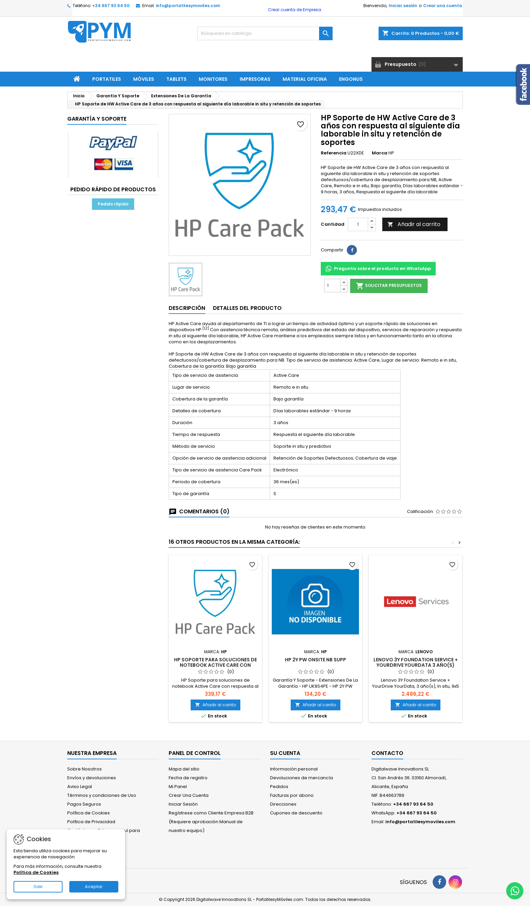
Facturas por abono (292, 795)
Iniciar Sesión (183, 804)
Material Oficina (305, 79)
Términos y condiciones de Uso (101, 795)
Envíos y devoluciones (91, 778)
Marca (379, 153)
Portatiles (106, 79)
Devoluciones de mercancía (301, 778)
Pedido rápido (113, 204)
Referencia (333, 153)
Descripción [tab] (187, 308)
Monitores (213, 79)
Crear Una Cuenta (189, 795)
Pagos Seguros (84, 804)
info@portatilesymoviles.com (188, 5)
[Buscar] (265, 33)
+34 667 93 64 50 (110, 5)
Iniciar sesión (403, 5)
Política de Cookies (88, 813)
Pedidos (279, 786)
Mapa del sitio (184, 769)
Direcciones (283, 804)
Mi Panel (178, 786)
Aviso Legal (79, 786)
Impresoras (255, 79)
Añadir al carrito (413, 224)
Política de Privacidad (91, 821)
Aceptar (94, 886)
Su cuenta (285, 753)
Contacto (387, 753)
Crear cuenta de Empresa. (294, 10)
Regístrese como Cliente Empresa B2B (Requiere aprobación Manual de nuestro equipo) (211, 822)
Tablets (176, 79)
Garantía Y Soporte (96, 119)
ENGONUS (351, 79)
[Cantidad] (358, 224)
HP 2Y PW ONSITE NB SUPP (315, 659)
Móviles (143, 79)
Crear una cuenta (442, 5)
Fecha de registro (188, 778)
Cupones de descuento (296, 813)
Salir (38, 886)
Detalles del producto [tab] (247, 308)
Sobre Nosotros (84, 769)
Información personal (294, 769)
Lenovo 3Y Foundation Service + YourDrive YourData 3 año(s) (416, 662)
